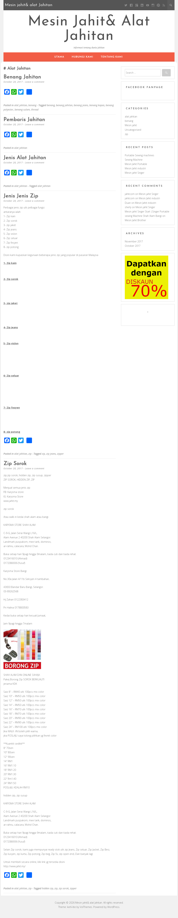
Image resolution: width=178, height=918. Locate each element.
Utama (59, 61)
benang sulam (22, 113)
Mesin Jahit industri (135, 172)
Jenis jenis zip (22, 200)
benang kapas (96, 109)
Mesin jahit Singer (134, 176)
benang (32, 109)
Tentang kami (112, 61)
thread (34, 113)
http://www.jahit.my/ (14, 870)
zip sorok (16, 467)
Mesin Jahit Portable (136, 168)
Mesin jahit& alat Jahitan (89, 31)
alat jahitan (20, 109)
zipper (60, 457)
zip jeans (51, 457)
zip (29, 457)
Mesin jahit (131, 129)
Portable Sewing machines (139, 159)
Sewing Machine (134, 163)
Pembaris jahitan (26, 123)
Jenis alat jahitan (27, 162)
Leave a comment (34, 85)
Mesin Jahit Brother (135, 224)
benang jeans (81, 109)
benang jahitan (64, 109)
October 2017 (132, 249)
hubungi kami (82, 61)
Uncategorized (133, 133)
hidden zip (47, 892)
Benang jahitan (24, 81)
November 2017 (134, 245)
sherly (128, 211)
